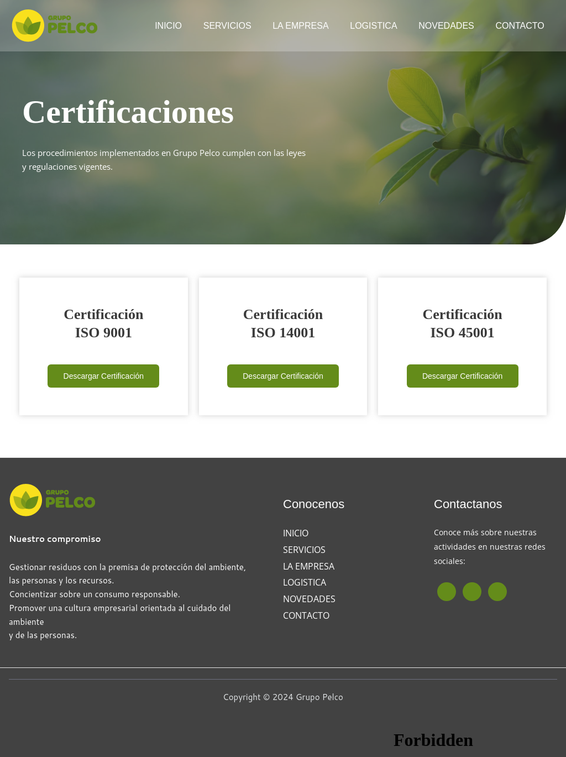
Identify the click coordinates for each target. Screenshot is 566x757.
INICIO (188, 25)
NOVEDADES (451, 25)
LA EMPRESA (314, 25)
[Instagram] (472, 591)
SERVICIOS (244, 25)
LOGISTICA (382, 25)
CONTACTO (521, 25)
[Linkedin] (497, 591)
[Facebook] (446, 591)
